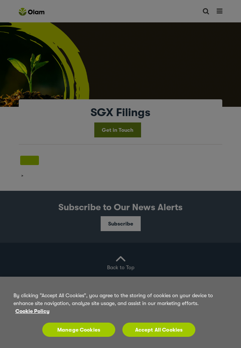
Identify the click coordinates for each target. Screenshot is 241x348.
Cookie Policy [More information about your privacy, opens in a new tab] (32, 311)
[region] (120, 312)
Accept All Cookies (159, 330)
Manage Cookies (78, 330)
